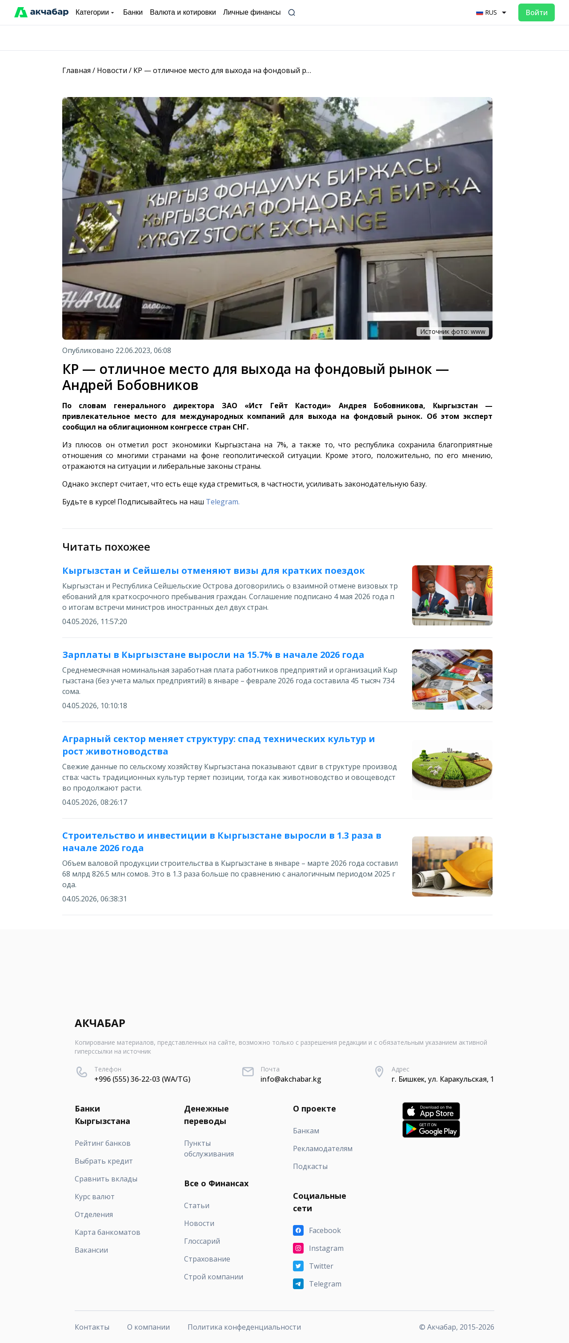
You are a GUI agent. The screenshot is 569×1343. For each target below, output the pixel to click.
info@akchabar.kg (290, 1079)
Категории (96, 12)
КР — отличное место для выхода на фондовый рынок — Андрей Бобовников (270, 70)
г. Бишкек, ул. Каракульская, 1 (443, 1079)
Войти (536, 12)
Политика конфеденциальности (244, 1327)
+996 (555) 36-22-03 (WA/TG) (142, 1079)
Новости (112, 70)
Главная (76, 70)
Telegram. (223, 502)
